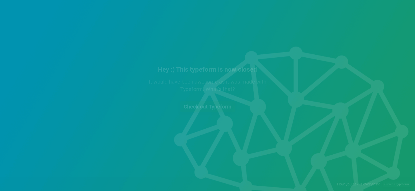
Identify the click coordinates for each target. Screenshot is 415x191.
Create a (396, 184)
